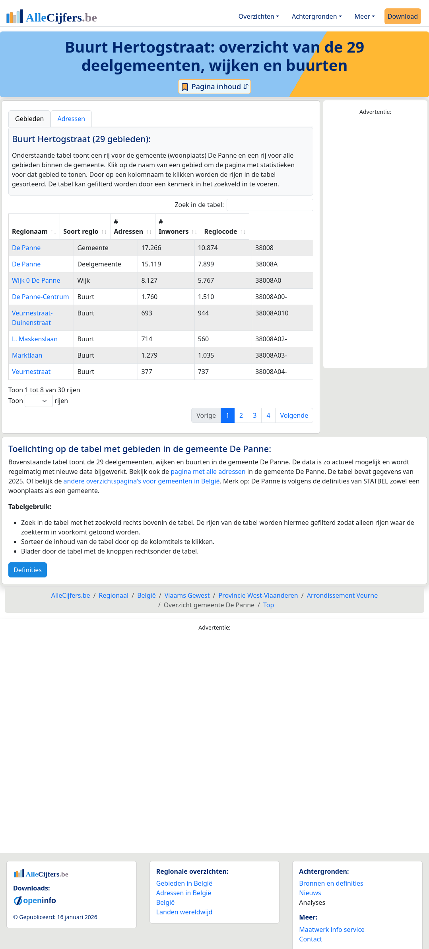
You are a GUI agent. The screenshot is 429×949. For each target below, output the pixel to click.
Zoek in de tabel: (244, 205)
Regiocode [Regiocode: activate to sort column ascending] (284, 231)
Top (268, 595)
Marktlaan (27, 345)
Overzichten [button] (256, 16)
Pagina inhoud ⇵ (214, 87)
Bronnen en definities (331, 873)
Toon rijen (38, 391)
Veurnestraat (31, 362)
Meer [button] (362, 16)
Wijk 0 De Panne (36, 280)
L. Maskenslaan (35, 329)
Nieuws (310, 883)
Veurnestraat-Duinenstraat (51, 313)
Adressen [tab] (71, 118)
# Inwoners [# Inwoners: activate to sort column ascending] (231, 226)
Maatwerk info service (332, 920)
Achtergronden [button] (314, 16)
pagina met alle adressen (208, 462)
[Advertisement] (375, 242)
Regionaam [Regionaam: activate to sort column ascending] (30, 231)
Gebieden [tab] (29, 118)
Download (403, 16)
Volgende (294, 405)
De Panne (26, 247)
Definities (28, 560)
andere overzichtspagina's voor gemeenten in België (142, 471)
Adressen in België (184, 883)
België (165, 892)
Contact (310, 929)
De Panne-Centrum (40, 296)
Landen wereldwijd (184, 902)
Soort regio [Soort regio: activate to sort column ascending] (132, 231)
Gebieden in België (184, 873)
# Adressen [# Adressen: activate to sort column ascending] (181, 226)
